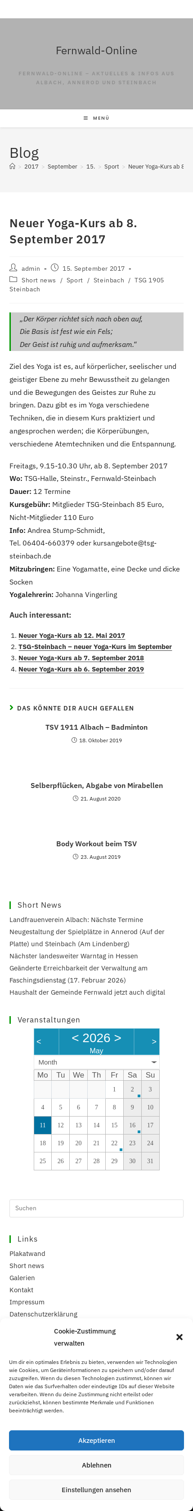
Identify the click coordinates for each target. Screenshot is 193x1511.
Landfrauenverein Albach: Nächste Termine (76, 919)
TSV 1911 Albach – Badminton (96, 727)
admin (31, 268)
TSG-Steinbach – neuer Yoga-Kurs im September (95, 646)
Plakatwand (27, 1253)
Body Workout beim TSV (96, 843)
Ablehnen (97, 1465)
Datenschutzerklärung (43, 1314)
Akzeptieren (96, 1440)
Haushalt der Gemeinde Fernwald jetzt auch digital (87, 992)
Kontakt (21, 1290)
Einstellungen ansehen (96, 1489)
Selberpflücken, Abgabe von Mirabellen (97, 785)
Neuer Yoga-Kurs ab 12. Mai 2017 (71, 635)
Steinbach (109, 280)
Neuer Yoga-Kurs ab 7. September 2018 (81, 658)
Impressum (27, 1302)
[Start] (12, 166)
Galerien (22, 1277)
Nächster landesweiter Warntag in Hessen (73, 956)
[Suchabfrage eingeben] (96, 1208)
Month (48, 1062)
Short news (39, 280)
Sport (75, 280)
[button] (179, 1337)
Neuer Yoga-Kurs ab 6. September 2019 (81, 669)
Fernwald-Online (96, 50)
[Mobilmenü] (97, 118)
